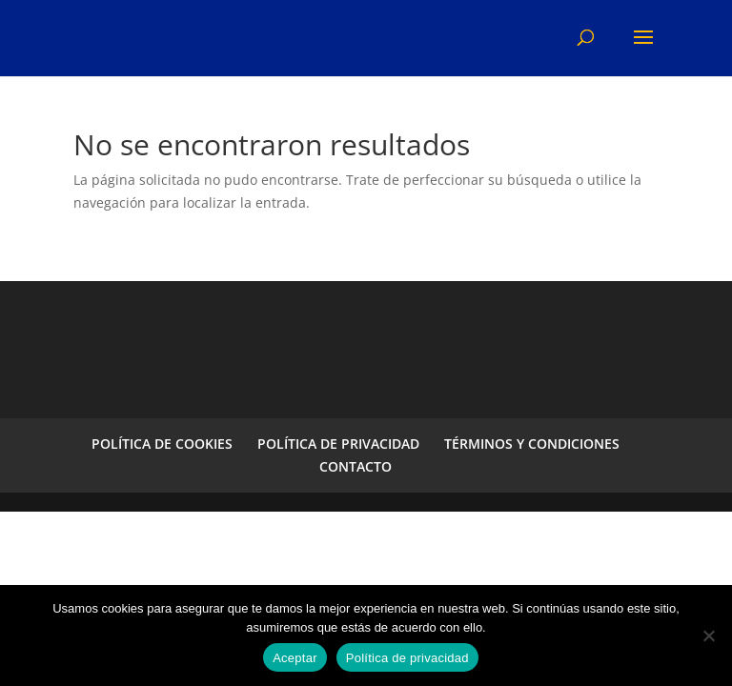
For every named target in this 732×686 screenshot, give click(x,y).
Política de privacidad (407, 658)
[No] (708, 635)
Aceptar (295, 658)
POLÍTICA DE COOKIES (162, 443)
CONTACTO (355, 466)
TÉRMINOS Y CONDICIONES (532, 443)
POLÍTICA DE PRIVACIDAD (338, 443)
